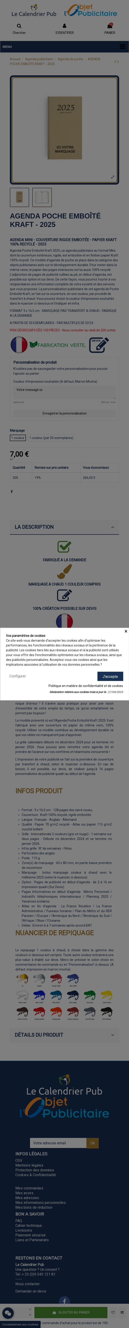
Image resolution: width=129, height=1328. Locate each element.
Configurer (17, 676)
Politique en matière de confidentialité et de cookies (86, 686)
